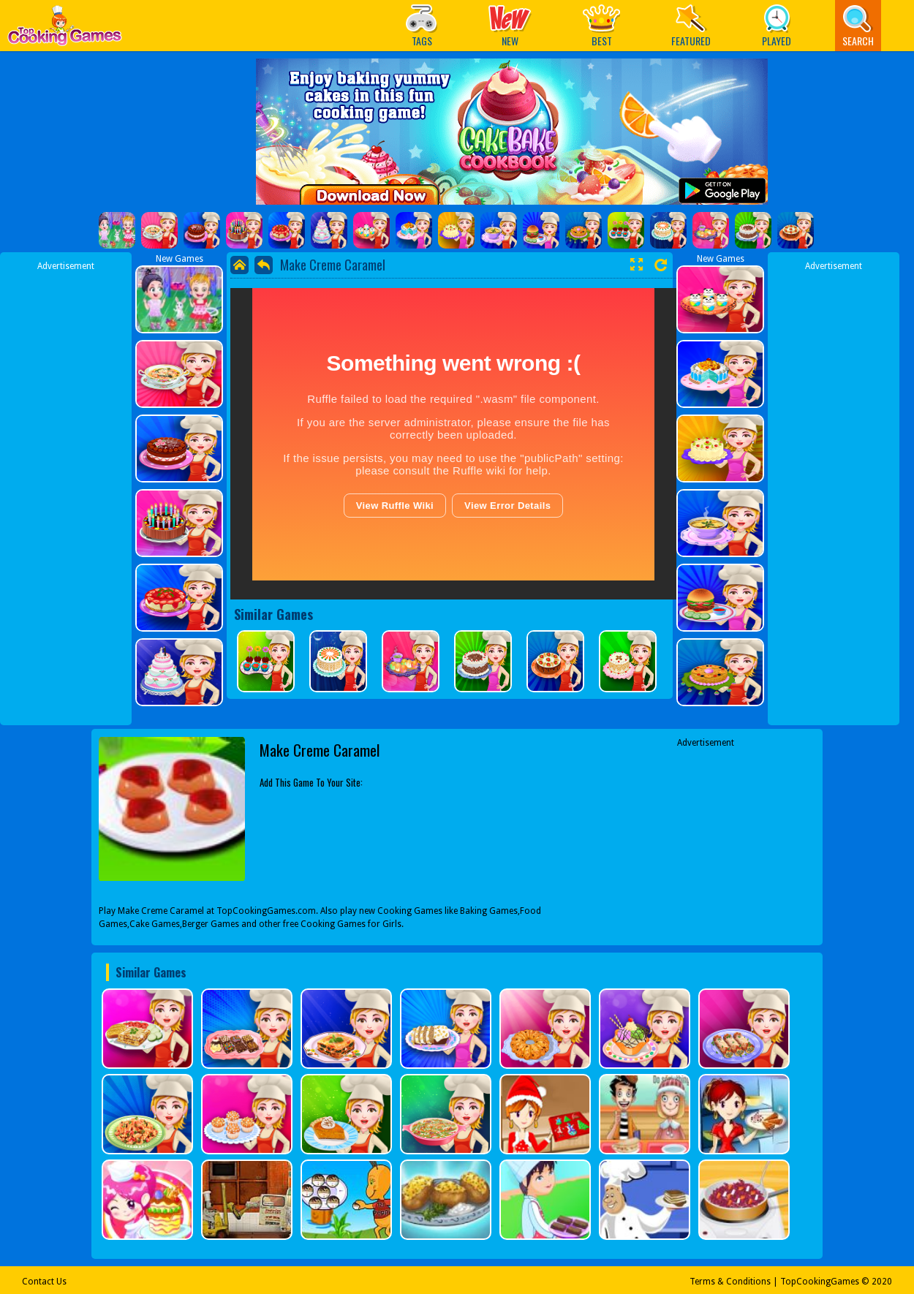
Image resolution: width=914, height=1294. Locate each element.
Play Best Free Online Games (64, 29)
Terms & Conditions (730, 1281)
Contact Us (44, 1281)
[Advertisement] (65, 492)
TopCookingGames (819, 1281)
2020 (882, 1281)
